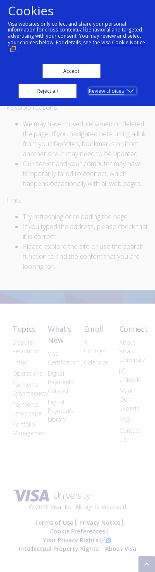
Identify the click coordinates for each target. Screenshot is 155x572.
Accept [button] (71, 71)
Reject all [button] (47, 90)
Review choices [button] (106, 90)
